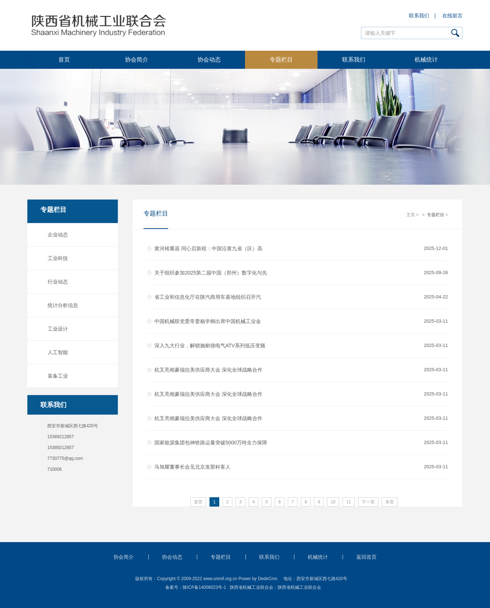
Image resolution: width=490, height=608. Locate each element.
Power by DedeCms (257, 578)
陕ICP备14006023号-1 (204, 587)
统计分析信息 (61, 305)
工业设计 (56, 329)
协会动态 (209, 59)
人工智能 (56, 352)
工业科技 (56, 258)
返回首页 (366, 557)
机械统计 (426, 59)
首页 (64, 59)
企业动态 (56, 235)
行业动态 (56, 282)
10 (333, 502)
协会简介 (136, 59)
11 (348, 502)
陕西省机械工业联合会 (299, 587)
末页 (389, 502)
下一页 (368, 502)
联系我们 (419, 15)
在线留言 (453, 15)
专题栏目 (281, 59)
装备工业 (56, 376)
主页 (410, 215)
